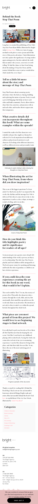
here (4, 398)
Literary (6, 415)
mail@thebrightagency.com (11, 449)
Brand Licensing (8, 413)
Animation (6, 428)
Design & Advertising (9, 423)
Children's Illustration (9, 411)
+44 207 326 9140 (8, 457)
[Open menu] (33, 7)
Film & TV (6, 418)
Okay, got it (19, 500)
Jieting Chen (11, 50)
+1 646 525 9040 (8, 473)
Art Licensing (7, 420)
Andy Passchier (17, 401)
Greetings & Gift (8, 425)
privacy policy (19, 497)
